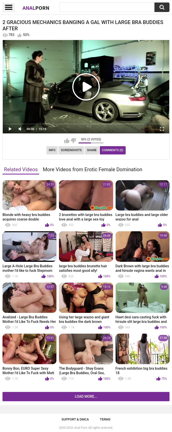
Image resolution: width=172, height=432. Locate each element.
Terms (105, 419)
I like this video (66, 140)
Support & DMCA (75, 419)
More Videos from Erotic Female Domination (92, 169)
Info (52, 150)
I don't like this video (73, 140)
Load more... (86, 396)
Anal (36, 7)
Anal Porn (80, 427)
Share (92, 150)
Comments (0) (112, 150)
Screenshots (71, 150)
